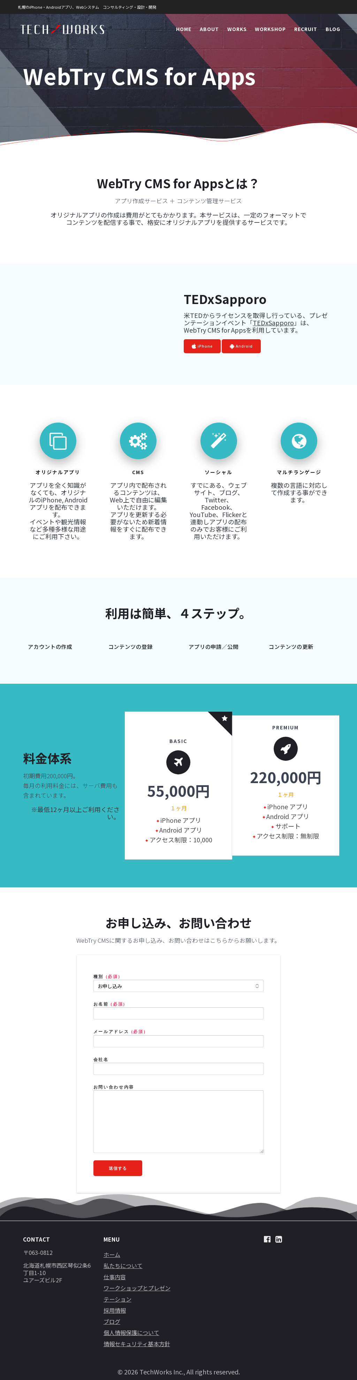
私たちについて (123, 1265)
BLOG (333, 28)
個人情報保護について (131, 1332)
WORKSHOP (270, 28)
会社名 (101, 1059)
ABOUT (209, 28)
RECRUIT (305, 28)
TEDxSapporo (273, 322)
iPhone (202, 346)
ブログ (112, 1321)
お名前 (109, 1004)
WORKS (237, 28)
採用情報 (115, 1310)
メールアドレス (119, 1031)
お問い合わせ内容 (113, 1087)
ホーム (112, 1254)
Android (241, 346)
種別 (107, 976)
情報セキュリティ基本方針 (137, 1344)
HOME (183, 28)
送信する (118, 1168)
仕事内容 (115, 1277)
